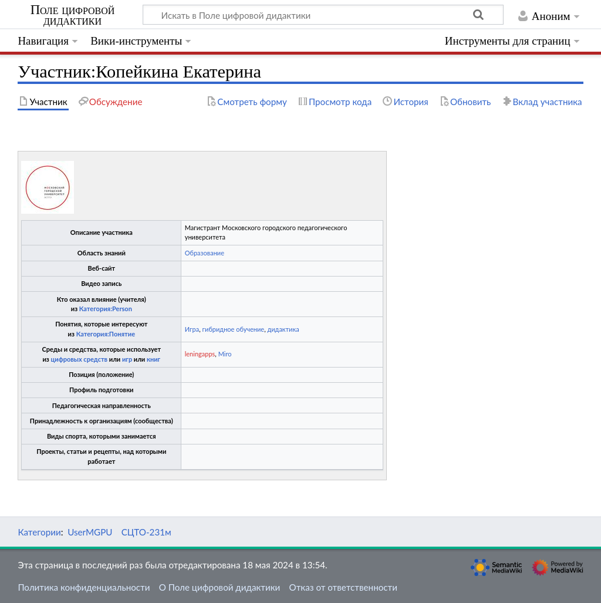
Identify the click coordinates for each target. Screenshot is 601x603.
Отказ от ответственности (343, 587)
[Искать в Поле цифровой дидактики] (323, 14)
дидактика (283, 329)
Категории (39, 532)
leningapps (200, 354)
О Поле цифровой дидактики (220, 587)
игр (127, 359)
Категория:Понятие (105, 334)
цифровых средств (78, 359)
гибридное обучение (233, 329)
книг (153, 359)
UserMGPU (89, 532)
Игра (192, 329)
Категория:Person (105, 308)
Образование (204, 253)
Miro (225, 354)
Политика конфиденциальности (84, 587)
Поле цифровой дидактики (73, 15)
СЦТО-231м (146, 532)
